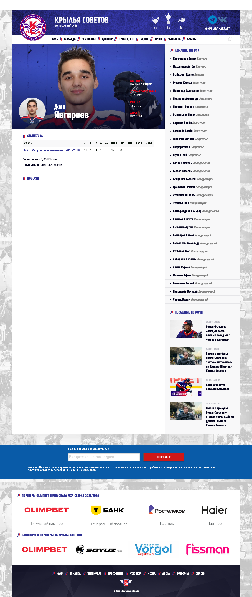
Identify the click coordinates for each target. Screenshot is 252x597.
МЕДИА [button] (144, 39)
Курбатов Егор (190, 251)
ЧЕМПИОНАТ (94, 573)
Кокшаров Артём (192, 235)
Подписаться (163, 456)
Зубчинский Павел (193, 195)
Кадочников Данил (190, 58)
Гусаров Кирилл (189, 82)
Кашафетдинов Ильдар (196, 211)
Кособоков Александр (195, 243)
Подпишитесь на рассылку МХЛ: (88, 449)
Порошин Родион (190, 106)
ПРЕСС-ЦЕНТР (115, 573)
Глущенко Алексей (193, 179)
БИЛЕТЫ (200, 573)
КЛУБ (60, 573)
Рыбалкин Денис (188, 74)
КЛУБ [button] (55, 39)
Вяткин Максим (191, 163)
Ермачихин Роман (192, 187)
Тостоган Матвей (190, 139)
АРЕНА (166, 573)
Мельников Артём (189, 66)
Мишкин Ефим (190, 275)
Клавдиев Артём (191, 227)
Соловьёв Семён (189, 131)
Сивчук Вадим (190, 299)
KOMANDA (75, 573)
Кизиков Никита (191, 219)
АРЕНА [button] (158, 39)
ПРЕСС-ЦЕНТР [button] (126, 39)
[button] (230, 39)
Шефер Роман (188, 147)
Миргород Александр (192, 90)
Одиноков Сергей (192, 283)
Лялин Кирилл (190, 267)
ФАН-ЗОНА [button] (174, 39)
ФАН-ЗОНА (183, 573)
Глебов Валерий (191, 171)
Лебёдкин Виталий (193, 259)
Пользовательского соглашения (104, 467)
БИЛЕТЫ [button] (191, 39)
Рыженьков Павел (191, 114)
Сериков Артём (189, 123)
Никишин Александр (192, 98)
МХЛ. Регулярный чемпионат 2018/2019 (52, 150)
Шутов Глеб (186, 155)
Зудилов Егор (189, 203)
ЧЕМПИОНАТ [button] (89, 39)
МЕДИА (151, 573)
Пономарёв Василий (194, 291)
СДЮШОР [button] (107, 39)
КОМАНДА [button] (70, 39)
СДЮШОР (135, 573)
